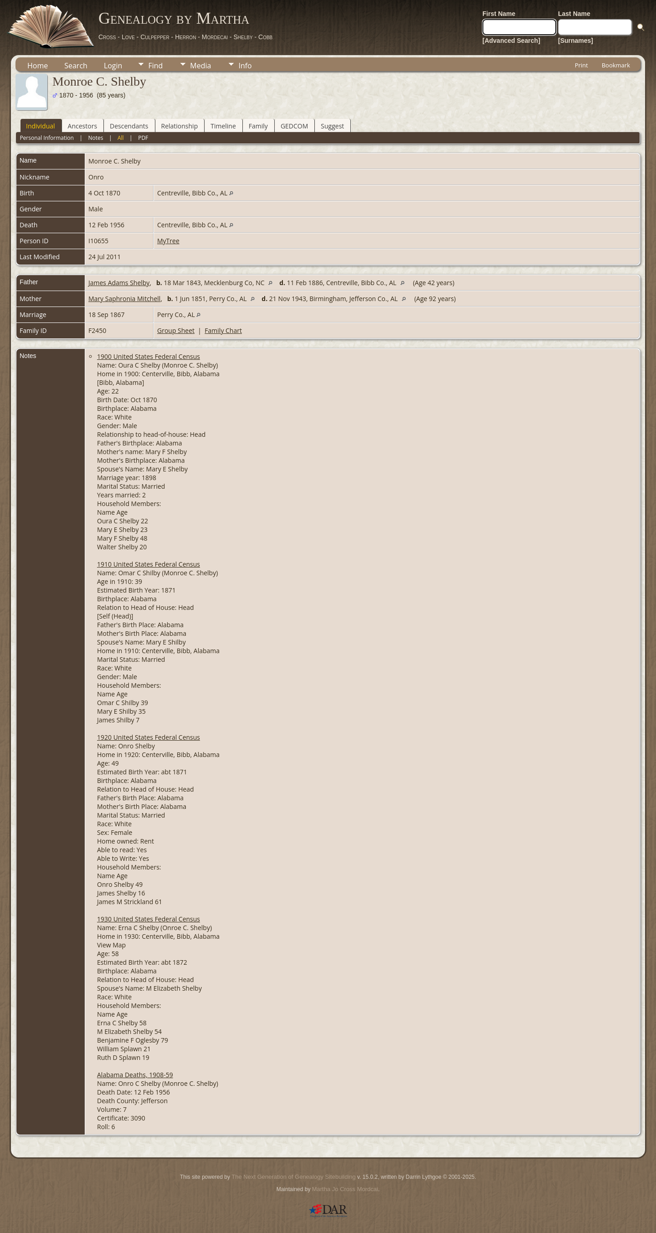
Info (244, 66)
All (121, 138)
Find (155, 66)
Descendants (129, 126)
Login (113, 66)
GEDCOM (294, 126)
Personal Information (47, 138)
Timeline (223, 126)
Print (581, 65)
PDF (143, 138)
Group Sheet (176, 330)
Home (37, 66)
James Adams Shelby (118, 282)
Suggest (332, 126)
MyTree (168, 240)
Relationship (179, 126)
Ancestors (82, 126)
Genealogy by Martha (173, 18)
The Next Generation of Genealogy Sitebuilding (293, 1176)
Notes (95, 138)
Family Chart (223, 330)
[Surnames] (575, 40)
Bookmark (616, 65)
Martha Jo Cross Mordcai (345, 1189)
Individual (40, 126)
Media (200, 66)
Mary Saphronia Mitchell (124, 298)
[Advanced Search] (511, 40)
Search (75, 66)
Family (258, 126)
